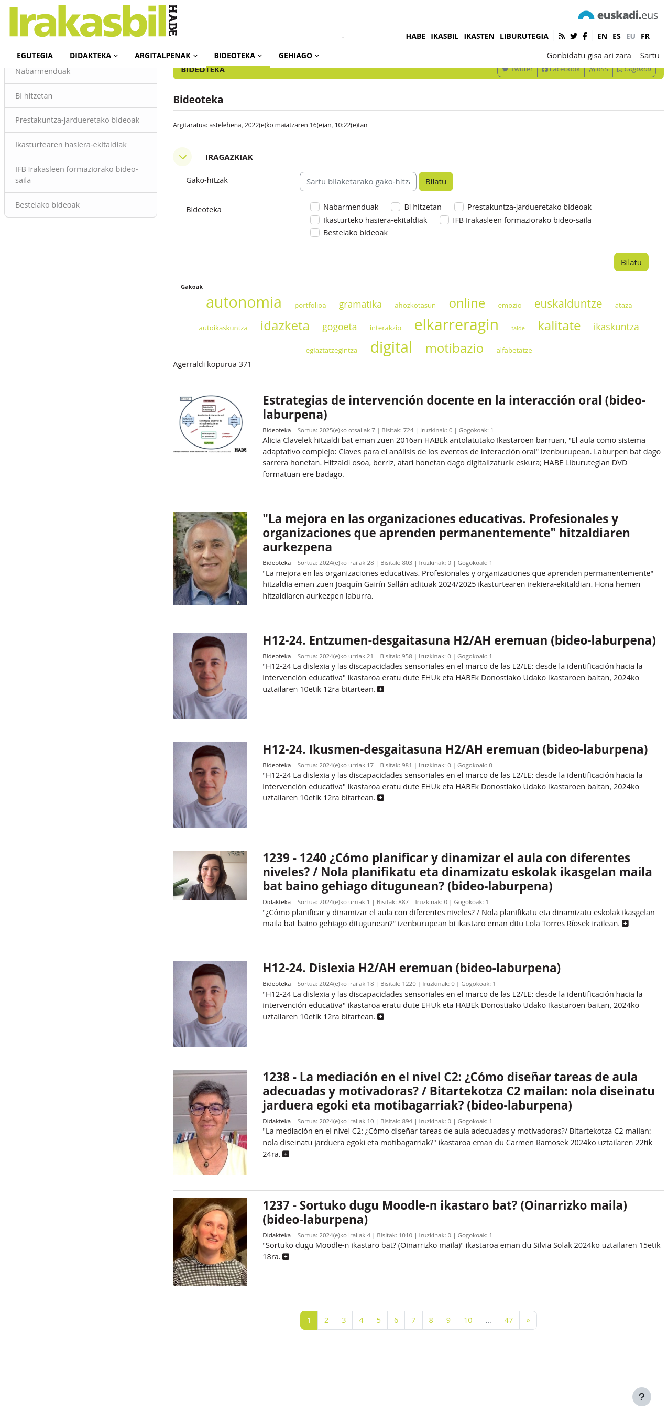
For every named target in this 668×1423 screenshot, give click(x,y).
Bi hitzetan (59, 139)
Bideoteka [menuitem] (234, 55)
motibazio (477, 394)
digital (414, 393)
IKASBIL (444, 36)
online (475, 348)
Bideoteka (283, 477)
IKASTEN (479, 36)
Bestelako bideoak (73, 262)
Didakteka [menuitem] (90, 55)
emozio (518, 351)
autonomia (252, 348)
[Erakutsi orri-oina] (641, 1396)
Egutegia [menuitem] (35, 55)
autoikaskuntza (261, 373)
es (616, 36)
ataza (215, 373)
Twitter (492, 111)
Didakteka (283, 956)
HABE (416, 36)
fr (645, 36)
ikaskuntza (293, 395)
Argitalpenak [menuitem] (162, 55)
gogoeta (377, 372)
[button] (499, 55)
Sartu (650, 55)
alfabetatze (537, 396)
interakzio (424, 373)
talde (556, 374)
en (602, 36)
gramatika (368, 350)
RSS (573, 111)
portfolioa (319, 351)
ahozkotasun (424, 351)
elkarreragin (494, 370)
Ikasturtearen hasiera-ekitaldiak (98, 200)
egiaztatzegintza (354, 396)
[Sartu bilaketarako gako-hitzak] (547, 83)
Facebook (536, 111)
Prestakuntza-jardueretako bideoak (89, 170)
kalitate (597, 371)
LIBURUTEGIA (524, 36)
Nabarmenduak (68, 114)
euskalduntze (577, 349)
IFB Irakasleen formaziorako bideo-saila (91, 231)
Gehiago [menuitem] (295, 55)
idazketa (322, 371)
